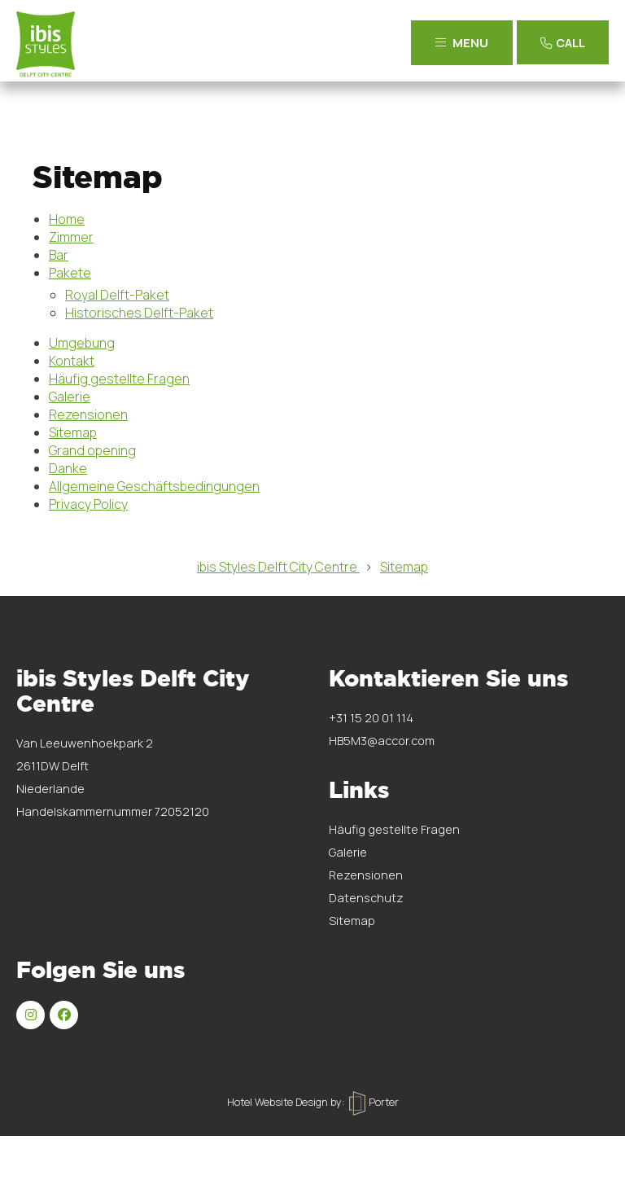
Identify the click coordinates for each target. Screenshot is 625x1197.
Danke (68, 468)
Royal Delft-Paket (117, 295)
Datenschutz (366, 897)
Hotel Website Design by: (286, 1101)
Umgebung (82, 343)
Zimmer (71, 237)
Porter (374, 1101)
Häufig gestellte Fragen (119, 379)
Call (560, 42)
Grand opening (92, 450)
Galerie (69, 397)
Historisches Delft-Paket (139, 313)
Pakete (70, 273)
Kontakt (71, 361)
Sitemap (73, 432)
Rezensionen (88, 414)
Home (67, 219)
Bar (58, 255)
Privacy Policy (88, 504)
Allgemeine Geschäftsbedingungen (154, 486)
